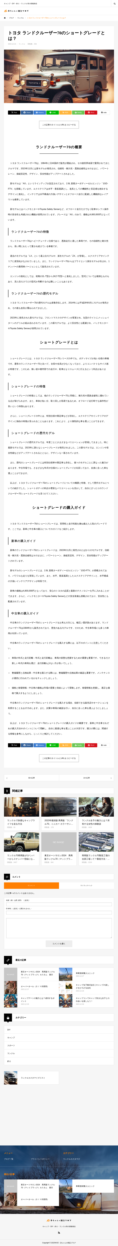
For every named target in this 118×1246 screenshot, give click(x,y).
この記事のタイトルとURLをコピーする (59, 125)
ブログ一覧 (8, 1159)
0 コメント (31, 885)
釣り (9, 1061)
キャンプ (11, 1038)
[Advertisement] (59, 1115)
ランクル (22, 44)
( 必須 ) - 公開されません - (19, 908)
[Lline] (52, 113)
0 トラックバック (86, 885)
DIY (8, 1030)
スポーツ (11, 1045)
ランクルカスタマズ (71, 1159)
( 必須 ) (17, 900)
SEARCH (114, 3)
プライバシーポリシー (40, 1159)
